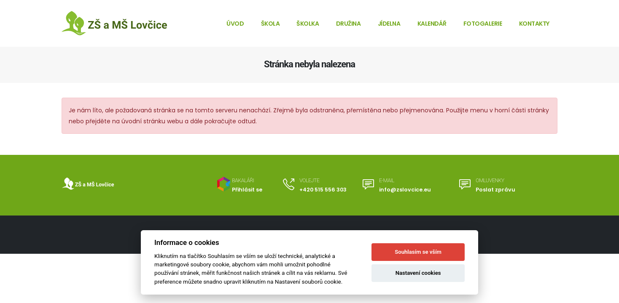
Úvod (235, 23)
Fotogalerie (482, 23)
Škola (270, 23)
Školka (307, 23)
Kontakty (534, 23)
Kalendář (432, 23)
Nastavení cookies (418, 273)
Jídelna (389, 23)
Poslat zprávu (495, 189)
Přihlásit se (247, 189)
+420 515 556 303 (323, 189)
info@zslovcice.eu (405, 189)
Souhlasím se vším (418, 252)
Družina (348, 23)
